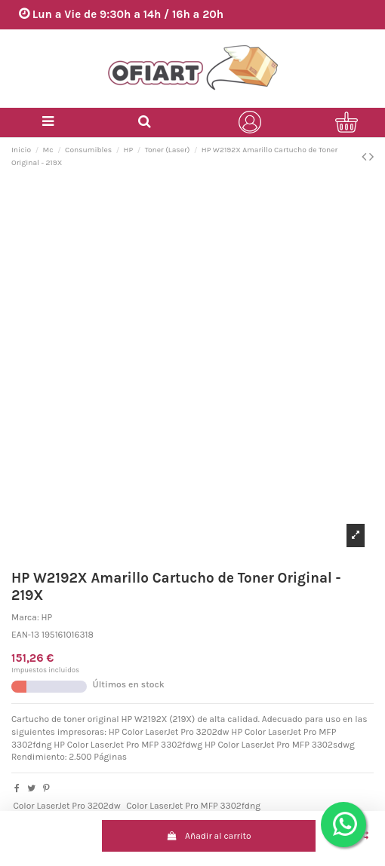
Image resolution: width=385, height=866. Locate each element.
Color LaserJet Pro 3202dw (66, 805)
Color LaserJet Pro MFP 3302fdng (193, 805)
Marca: (25, 617)
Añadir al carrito (209, 836)
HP (47, 617)
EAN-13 (25, 634)
